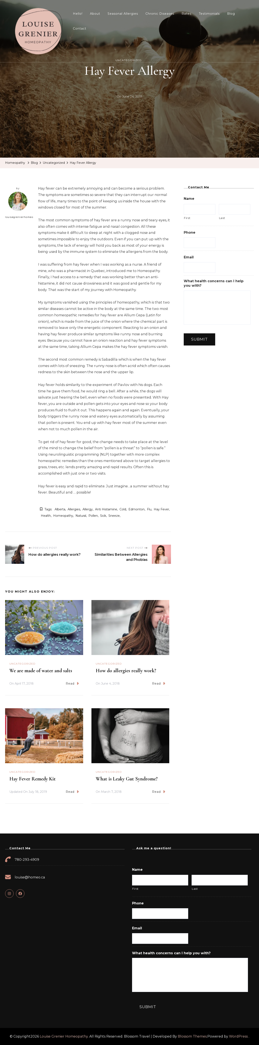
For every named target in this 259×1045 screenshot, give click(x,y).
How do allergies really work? (126, 671)
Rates (186, 14)
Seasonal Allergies (123, 14)
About (95, 14)
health (46, 516)
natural (80, 516)
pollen (93, 516)
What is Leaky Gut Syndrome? (127, 779)
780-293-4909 (27, 860)
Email (189, 257)
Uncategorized (22, 663)
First (187, 218)
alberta (60, 509)
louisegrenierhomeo (19, 205)
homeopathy (63, 516)
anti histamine (106, 509)
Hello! (78, 14)
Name (189, 199)
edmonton (136, 509)
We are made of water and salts (40, 671)
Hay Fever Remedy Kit (32, 779)
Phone (189, 232)
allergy (88, 509)
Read (72, 683)
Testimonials (209, 14)
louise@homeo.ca (30, 877)
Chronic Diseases (159, 14)
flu (149, 509)
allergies (74, 509)
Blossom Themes (192, 1036)
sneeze (114, 516)
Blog (231, 14)
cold (123, 509)
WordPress (238, 1036)
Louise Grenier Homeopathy (64, 1036)
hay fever (161, 509)
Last (222, 218)
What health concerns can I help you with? (213, 283)
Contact (79, 28)
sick (103, 516)
